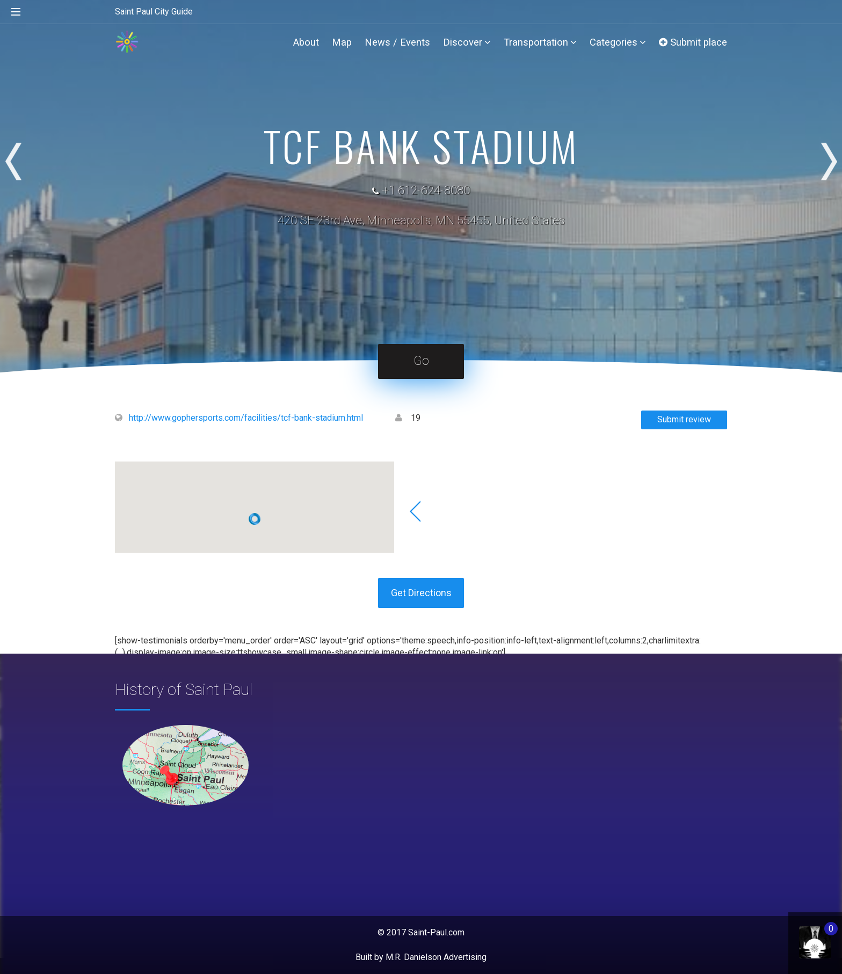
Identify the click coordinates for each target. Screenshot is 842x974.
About (306, 42)
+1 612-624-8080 (426, 190)
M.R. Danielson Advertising (436, 957)
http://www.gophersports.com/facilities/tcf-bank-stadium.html (246, 418)
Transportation (540, 42)
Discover (467, 42)
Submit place (693, 42)
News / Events (397, 42)
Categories (618, 42)
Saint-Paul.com (436, 932)
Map (342, 42)
